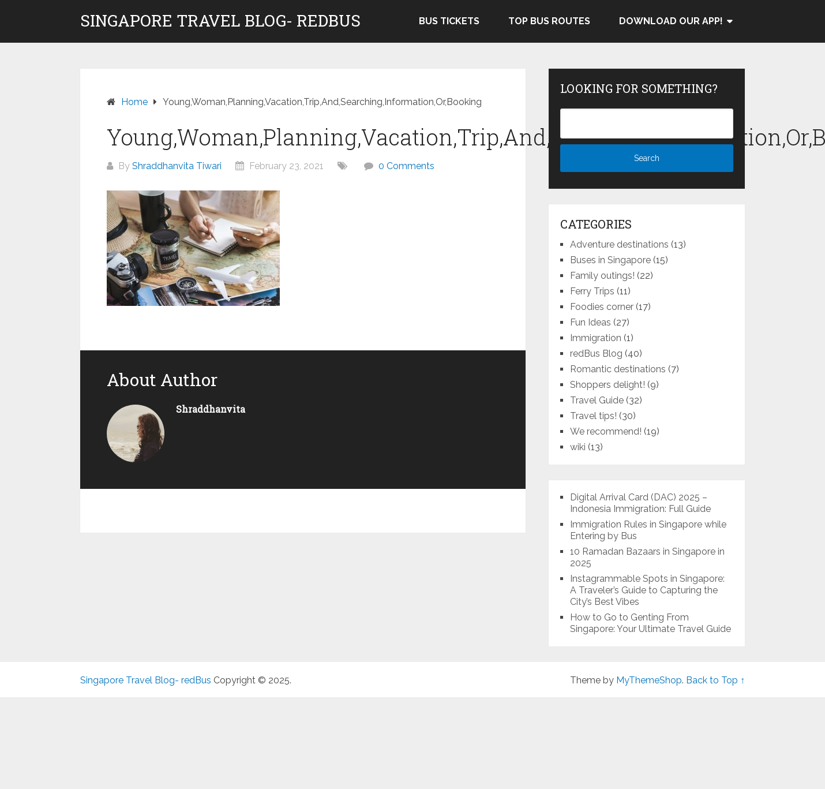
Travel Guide (597, 400)
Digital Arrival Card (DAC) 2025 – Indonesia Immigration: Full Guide (640, 503)
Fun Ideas (590, 322)
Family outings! (602, 275)
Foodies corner (601, 306)
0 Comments (406, 165)
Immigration (595, 337)
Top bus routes (549, 21)
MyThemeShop (649, 680)
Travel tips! (593, 415)
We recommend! (606, 431)
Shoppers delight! (607, 384)
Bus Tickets (449, 21)
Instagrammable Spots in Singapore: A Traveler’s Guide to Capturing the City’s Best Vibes (647, 590)
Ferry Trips (592, 291)
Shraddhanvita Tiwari (177, 165)
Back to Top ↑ (715, 680)
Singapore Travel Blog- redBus (220, 21)
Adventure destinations (619, 244)
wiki (578, 447)
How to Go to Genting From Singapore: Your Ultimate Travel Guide (650, 623)
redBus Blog (596, 353)
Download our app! (671, 21)
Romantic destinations (618, 369)
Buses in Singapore (610, 260)
